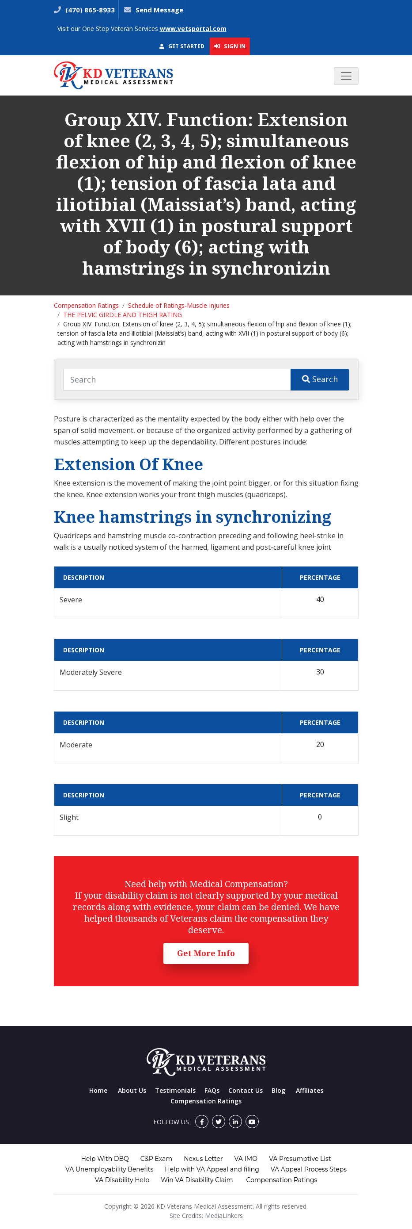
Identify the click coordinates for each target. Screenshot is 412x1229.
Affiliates (309, 1090)
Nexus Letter (203, 1159)
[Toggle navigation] (346, 76)
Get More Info (206, 953)
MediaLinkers (224, 1215)
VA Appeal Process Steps (309, 1169)
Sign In (230, 46)
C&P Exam (156, 1159)
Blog (278, 1090)
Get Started (181, 46)
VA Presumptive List (300, 1159)
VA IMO (245, 1159)
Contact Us (245, 1090)
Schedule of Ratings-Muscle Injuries (179, 305)
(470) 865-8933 (89, 9)
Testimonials (175, 1090)
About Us (132, 1090)
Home (98, 1090)
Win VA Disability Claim (197, 1180)
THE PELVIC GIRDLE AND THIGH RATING (122, 314)
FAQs (211, 1090)
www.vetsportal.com (193, 28)
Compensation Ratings (86, 305)
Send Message (159, 9)
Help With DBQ (105, 1159)
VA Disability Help (122, 1180)
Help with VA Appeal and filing (212, 1169)
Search (320, 379)
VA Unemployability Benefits (109, 1169)
